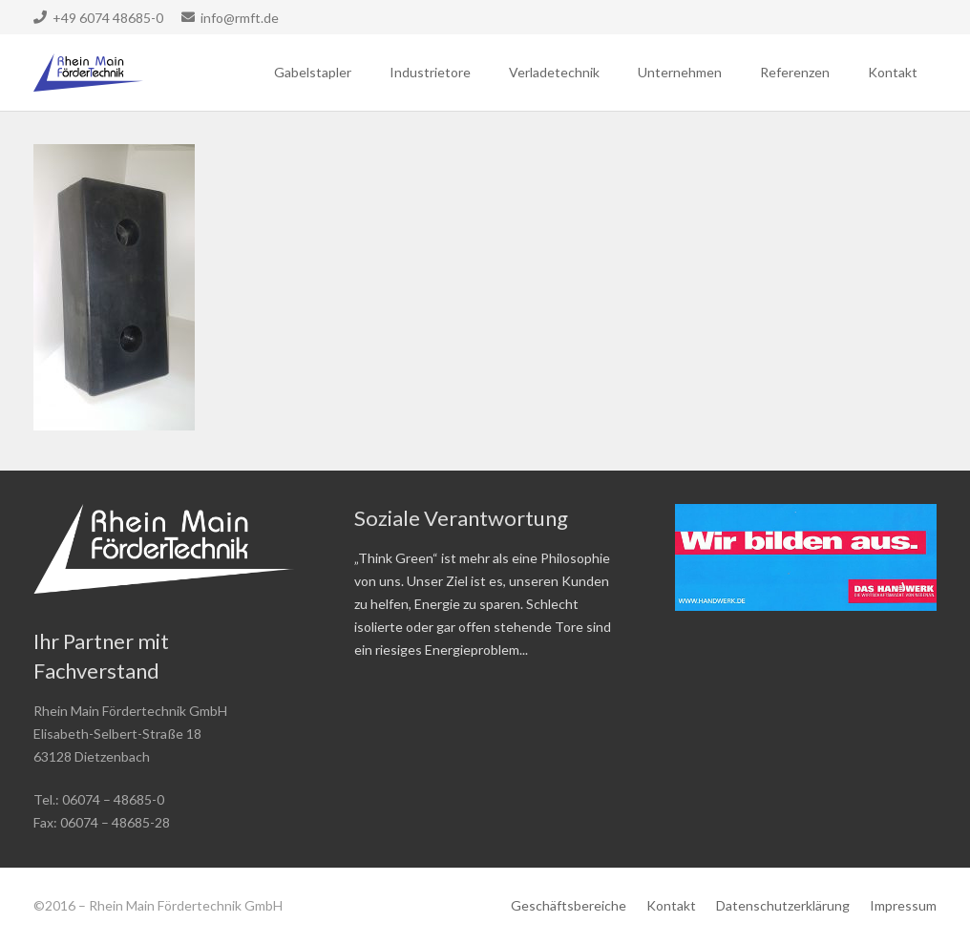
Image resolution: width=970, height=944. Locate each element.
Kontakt (671, 905)
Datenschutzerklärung (783, 905)
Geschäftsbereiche (568, 905)
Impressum (903, 905)
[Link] (88, 72)
